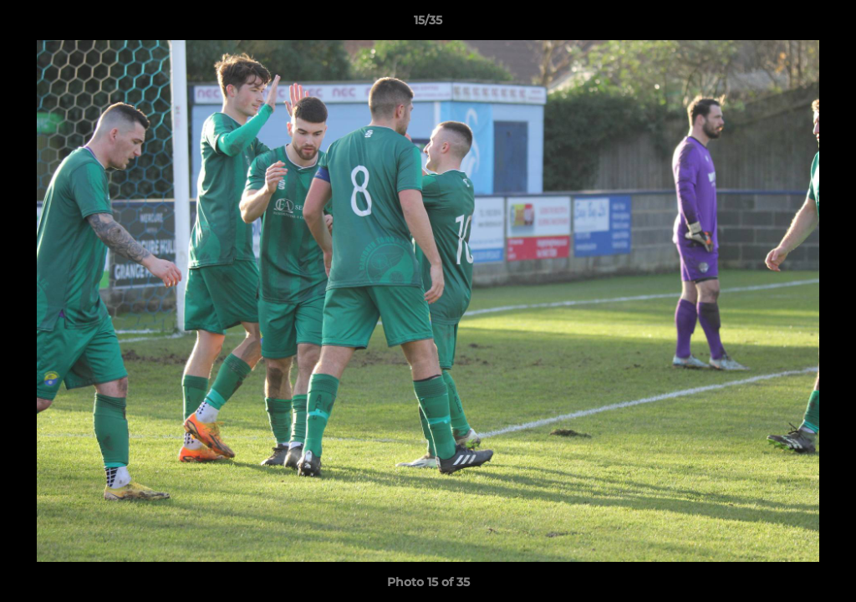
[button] (826, 24)
